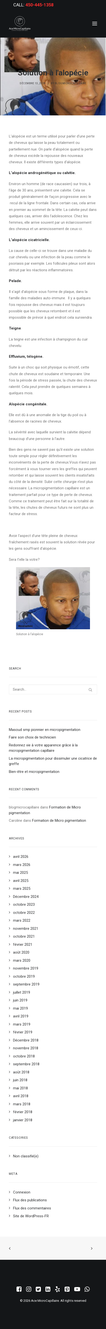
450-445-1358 (39, 4)
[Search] (53, 689)
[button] (94, 24)
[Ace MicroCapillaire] (20, 23)
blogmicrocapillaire (71, 83)
